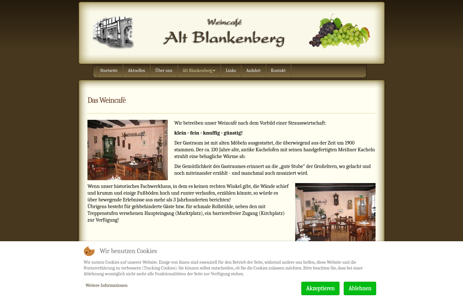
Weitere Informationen (107, 285)
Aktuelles (136, 70)
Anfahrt (253, 70)
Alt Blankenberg (199, 70)
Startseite (109, 70)
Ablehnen (360, 288)
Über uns (163, 70)
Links (231, 70)
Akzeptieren (320, 288)
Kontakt (278, 70)
